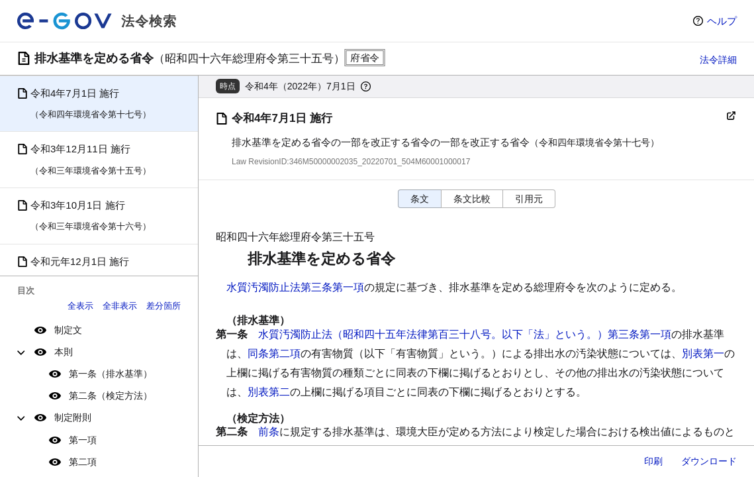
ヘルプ (722, 20)
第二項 (83, 461)
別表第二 (269, 392)
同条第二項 (274, 353)
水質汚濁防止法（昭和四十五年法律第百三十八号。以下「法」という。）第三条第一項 (464, 334)
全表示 (80, 306)
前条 (268, 431)
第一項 (83, 440)
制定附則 (72, 417)
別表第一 (703, 353)
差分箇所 (163, 306)
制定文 (68, 330)
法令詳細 (718, 59)
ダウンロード (709, 461)
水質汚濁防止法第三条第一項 (295, 287)
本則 (63, 351)
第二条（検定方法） (110, 395)
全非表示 (120, 306)
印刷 (653, 461)
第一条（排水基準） (110, 373)
